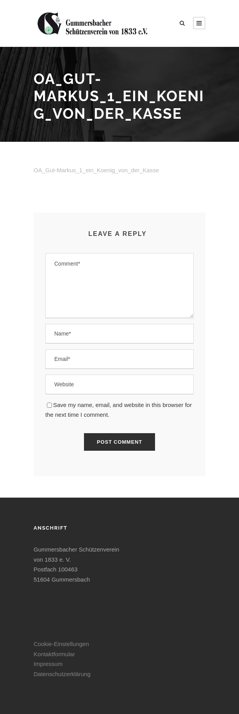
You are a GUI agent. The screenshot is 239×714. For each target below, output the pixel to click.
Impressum (48, 663)
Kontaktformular (54, 654)
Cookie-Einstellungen (61, 644)
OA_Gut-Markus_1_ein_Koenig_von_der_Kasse (96, 170)
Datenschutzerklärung (62, 674)
